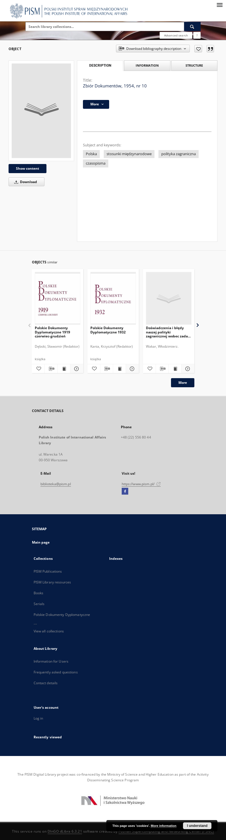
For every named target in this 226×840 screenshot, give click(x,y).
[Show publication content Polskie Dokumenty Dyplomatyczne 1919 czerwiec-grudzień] (64, 368)
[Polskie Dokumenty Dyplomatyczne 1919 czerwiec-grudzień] (57, 298)
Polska (91, 153)
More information (163, 825)
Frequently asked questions (56, 672)
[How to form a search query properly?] (197, 35)
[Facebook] (125, 491)
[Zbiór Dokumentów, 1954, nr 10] (41, 110)
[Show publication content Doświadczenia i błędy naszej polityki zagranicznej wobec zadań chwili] (175, 368)
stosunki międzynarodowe (129, 153)
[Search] (192, 26)
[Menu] (219, 4)
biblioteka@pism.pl (55, 484)
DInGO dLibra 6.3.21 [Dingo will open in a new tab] (65, 831)
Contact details (46, 683)
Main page (41, 542)
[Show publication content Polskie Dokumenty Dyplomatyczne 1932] (119, 368)
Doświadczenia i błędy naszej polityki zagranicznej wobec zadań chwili (168, 331)
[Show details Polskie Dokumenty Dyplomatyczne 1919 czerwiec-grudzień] (76, 368)
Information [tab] (147, 65)
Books (39, 593)
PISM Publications (48, 571)
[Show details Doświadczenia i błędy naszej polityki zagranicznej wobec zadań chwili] (187, 368)
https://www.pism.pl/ (141, 484)
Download (24, 182)
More (182, 382)
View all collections (49, 631)
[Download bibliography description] (51, 368)
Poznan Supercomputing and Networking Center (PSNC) (166, 831)
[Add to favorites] (198, 48)
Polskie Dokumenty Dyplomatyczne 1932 (108, 329)
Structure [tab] (194, 65)
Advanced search (176, 35)
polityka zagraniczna (178, 153)
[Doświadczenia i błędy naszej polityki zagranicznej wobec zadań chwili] (168, 298)
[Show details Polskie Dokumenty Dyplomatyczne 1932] (131, 368)
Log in (38, 718)
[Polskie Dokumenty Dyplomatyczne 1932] (113, 298)
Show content (27, 168)
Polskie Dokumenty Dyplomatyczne (62, 614)
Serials (39, 603)
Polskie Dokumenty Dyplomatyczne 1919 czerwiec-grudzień (52, 331)
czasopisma (95, 163)
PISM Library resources (52, 582)
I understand (197, 826)
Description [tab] (100, 65)
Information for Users (51, 661)
